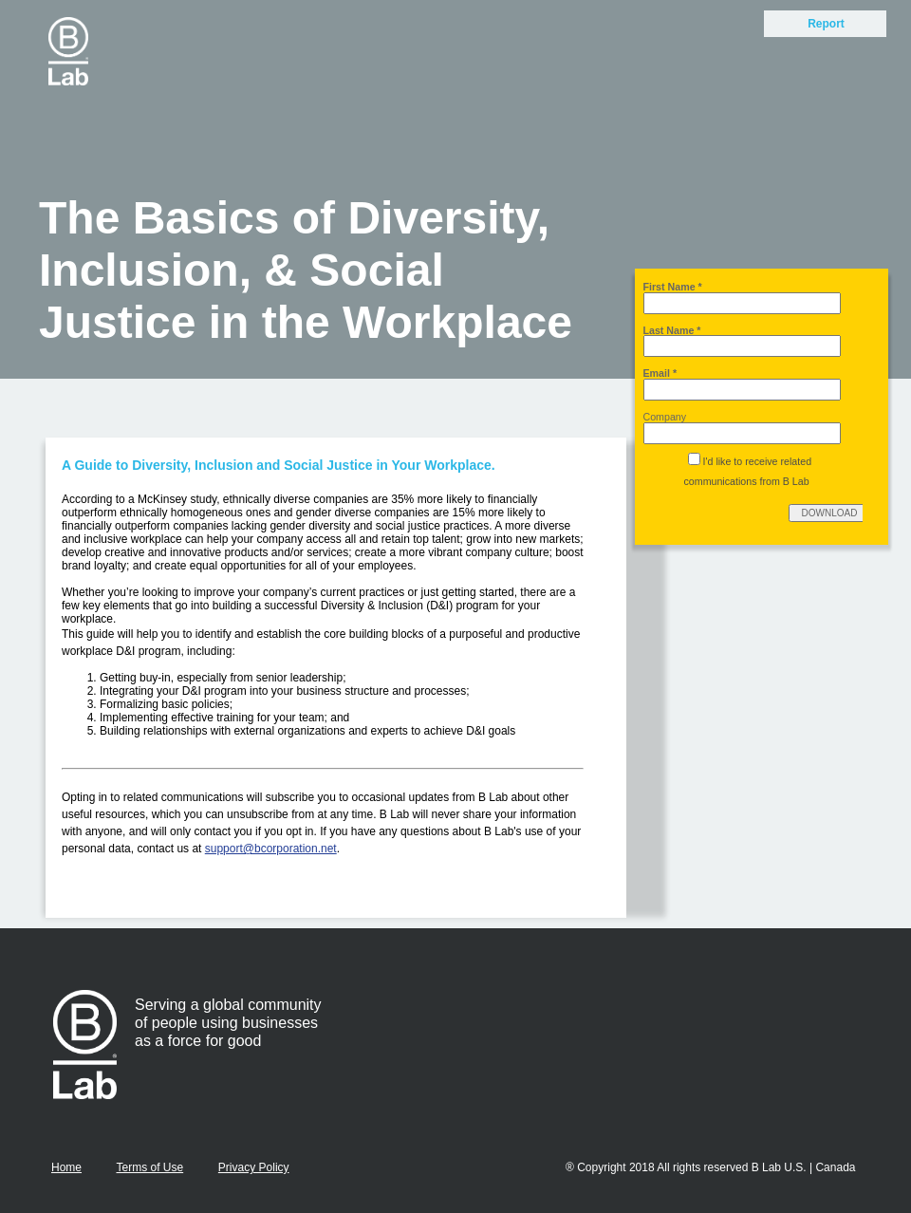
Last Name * (672, 330)
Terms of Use (149, 1167)
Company (665, 416)
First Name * (672, 286)
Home (66, 1167)
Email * (660, 373)
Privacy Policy (253, 1167)
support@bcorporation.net (271, 848)
